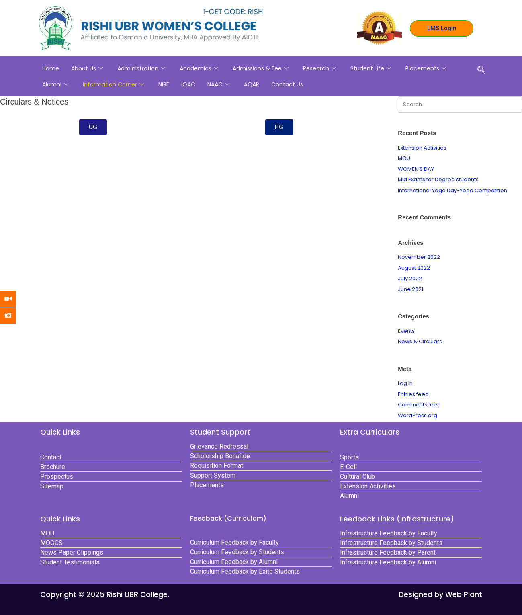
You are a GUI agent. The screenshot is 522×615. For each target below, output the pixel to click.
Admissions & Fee (261, 68)
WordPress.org (417, 415)
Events (406, 331)
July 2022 (410, 278)
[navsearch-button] (481, 70)
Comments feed (419, 404)
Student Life (370, 68)
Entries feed (413, 394)
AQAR (251, 84)
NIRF (163, 84)
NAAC (218, 84)
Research (319, 68)
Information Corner (113, 84)
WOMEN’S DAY (416, 169)
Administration (141, 68)
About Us (87, 68)
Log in (405, 383)
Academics (199, 68)
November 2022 (419, 257)
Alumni (55, 84)
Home (50, 68)
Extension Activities (422, 148)
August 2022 (414, 268)
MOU (404, 158)
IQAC (188, 84)
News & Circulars (420, 341)
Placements (425, 68)
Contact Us (287, 84)
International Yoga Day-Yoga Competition (452, 190)
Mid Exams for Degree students (438, 179)
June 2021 (410, 289)
